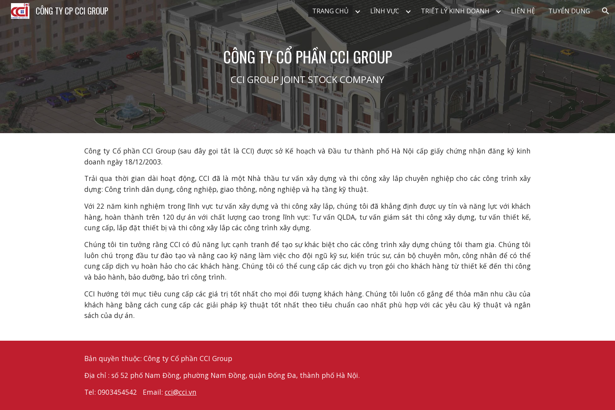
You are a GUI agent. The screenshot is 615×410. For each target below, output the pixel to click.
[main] (307, 67)
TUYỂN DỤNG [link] (569, 11)
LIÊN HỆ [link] (523, 11)
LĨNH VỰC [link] (384, 11)
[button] (605, 11)
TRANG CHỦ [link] (330, 11)
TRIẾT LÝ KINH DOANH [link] (455, 11)
